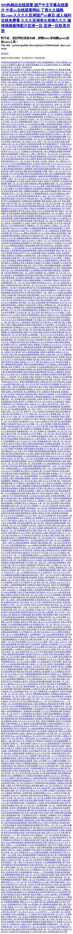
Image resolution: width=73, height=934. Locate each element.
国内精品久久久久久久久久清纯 (14, 208)
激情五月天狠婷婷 (51, 181)
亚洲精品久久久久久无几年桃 (37, 753)
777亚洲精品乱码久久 (30, 815)
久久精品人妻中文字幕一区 (20, 330)
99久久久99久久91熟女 (15, 124)
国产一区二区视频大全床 (45, 199)
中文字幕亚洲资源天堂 (13, 186)
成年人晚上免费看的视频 (54, 174)
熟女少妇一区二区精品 (46, 582)
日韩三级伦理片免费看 (15, 647)
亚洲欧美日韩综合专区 (55, 771)
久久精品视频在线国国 (22, 298)
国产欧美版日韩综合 (12, 426)
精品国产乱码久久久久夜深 (36, 654)
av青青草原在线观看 (53, 124)
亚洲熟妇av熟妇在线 (59, 694)
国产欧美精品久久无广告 (56, 303)
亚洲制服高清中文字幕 (26, 530)
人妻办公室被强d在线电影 (26, 176)
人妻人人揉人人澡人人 (57, 642)
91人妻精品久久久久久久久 (36, 179)
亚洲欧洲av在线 (41, 379)
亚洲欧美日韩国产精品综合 (38, 585)
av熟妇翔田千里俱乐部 (30, 322)
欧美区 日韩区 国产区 (43, 382)
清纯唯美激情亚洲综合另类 (35, 843)
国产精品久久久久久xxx (61, 288)
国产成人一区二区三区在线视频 (30, 459)
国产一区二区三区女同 (26, 258)
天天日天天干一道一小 (10, 555)
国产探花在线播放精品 (34, 174)
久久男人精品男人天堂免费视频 (56, 895)
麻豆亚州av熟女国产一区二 (18, 659)
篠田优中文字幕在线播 (21, 615)
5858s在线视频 (10, 592)
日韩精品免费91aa (13, 469)
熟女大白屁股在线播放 (52, 248)
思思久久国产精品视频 (40, 473)
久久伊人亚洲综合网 (45, 211)
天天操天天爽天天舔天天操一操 (54, 535)
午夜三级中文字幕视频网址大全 (35, 890)
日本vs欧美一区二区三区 (61, 206)
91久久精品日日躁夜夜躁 (49, 446)
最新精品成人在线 (44, 156)
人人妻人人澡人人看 (35, 77)
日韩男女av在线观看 (49, 644)
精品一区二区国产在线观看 (31, 273)
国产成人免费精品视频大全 (60, 689)
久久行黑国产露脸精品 (22, 189)
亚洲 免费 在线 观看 (41, 330)
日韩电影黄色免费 (34, 144)
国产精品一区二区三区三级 (44, 204)
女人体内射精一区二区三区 (55, 431)
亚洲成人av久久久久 (51, 776)
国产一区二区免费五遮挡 (16, 399)
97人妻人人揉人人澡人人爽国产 (55, 639)
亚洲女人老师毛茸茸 (41, 107)
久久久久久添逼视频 (51, 595)
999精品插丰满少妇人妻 (15, 285)
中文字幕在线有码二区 (55, 208)
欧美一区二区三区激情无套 (18, 652)
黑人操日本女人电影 (16, 231)
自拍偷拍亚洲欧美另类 (46, 149)
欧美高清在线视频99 (43, 87)
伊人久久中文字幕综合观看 (41, 652)
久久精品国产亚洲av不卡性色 (55, 147)
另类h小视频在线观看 (32, 280)
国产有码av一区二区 (63, 211)
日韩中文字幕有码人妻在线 (54, 823)
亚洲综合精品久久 (26, 439)
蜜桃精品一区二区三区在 (33, 104)
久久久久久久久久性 (61, 573)
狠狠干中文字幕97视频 (32, 332)
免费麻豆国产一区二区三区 (58, 924)
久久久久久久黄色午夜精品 (22, 87)
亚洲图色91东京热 (28, 525)
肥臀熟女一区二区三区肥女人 (39, 226)
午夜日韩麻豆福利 (57, 882)
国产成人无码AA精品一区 (44, 360)
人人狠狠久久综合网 (31, 70)
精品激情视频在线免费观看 (45, 451)
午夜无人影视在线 (8, 295)
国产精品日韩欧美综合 (15, 454)
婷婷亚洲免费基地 (24, 260)
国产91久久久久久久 (12, 151)
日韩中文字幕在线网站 (26, 758)
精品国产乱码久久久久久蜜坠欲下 (37, 573)
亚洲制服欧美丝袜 (8, 758)
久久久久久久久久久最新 (36, 642)
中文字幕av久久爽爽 (41, 260)
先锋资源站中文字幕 (35, 684)
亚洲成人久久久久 (15, 907)
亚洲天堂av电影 (53, 317)
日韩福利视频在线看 (29, 555)
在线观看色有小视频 (33, 617)
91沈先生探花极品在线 (26, 149)
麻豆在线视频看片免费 (37, 171)
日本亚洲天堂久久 (42, 600)
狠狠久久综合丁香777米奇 (51, 620)
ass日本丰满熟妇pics (57, 194)
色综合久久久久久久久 (54, 456)
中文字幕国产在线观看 (50, 263)
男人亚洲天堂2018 (40, 298)
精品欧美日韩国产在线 (50, 875)
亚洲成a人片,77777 (27, 362)
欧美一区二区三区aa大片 (36, 285)
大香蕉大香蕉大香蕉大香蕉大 (31, 181)
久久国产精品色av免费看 (21, 360)
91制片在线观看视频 (23, 922)
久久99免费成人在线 (9, 582)
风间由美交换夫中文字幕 (30, 612)
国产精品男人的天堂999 (52, 627)
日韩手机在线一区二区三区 (44, 221)
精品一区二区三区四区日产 (54, 196)
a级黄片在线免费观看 (46, 251)
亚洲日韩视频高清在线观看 (28, 825)
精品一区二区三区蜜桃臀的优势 (19, 122)
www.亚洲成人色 (46, 555)
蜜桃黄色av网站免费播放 (39, 184)
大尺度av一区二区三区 (13, 686)
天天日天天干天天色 (17, 701)
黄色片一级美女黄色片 (26, 897)
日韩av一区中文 (25, 694)
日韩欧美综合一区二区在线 (17, 917)
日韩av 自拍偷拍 (62, 253)
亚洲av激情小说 (32, 493)
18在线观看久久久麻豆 (20, 223)
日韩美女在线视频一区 (32, 147)
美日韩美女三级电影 (32, 82)
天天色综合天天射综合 (31, 535)
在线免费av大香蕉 (34, 399)
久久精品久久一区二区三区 (59, 810)
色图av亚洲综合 (7, 256)
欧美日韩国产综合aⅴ (29, 743)
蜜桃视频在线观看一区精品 (26, 478)
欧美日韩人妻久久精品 (26, 211)
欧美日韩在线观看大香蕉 (59, 654)
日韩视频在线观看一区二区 (42, 114)
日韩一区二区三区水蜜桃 (23, 417)
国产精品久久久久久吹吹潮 (43, 166)
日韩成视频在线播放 (16, 99)
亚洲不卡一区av (61, 310)
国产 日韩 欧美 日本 (25, 835)
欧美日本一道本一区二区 (55, 104)
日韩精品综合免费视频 (31, 201)
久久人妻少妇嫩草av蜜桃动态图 (17, 830)
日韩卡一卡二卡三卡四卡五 (44, 122)
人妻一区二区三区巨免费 (48, 503)
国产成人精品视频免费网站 (36, 877)
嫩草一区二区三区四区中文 (44, 538)
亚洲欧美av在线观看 (63, 114)
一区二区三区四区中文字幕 (46, 119)
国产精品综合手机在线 (22, 672)
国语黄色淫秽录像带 (32, 325)
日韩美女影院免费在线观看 (40, 682)
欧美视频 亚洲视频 (42, 590)
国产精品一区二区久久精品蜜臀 (32, 303)
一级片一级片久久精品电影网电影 (15, 543)
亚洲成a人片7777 (58, 473)
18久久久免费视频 (63, 355)
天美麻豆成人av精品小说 (19, 924)
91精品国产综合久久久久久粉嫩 (14, 228)
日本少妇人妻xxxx (55, 511)
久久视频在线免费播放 (37, 228)
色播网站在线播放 (31, 191)
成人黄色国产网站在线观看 (44, 369)
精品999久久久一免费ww (59, 890)
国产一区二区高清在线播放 (54, 469)
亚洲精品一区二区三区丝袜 (53, 429)
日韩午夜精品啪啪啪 (50, 560)
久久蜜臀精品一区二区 (39, 870)
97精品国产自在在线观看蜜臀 (55, 741)
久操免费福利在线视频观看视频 (23, 251)
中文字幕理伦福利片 (17, 226)
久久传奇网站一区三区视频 (53, 325)
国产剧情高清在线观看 (48, 127)
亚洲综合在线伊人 (41, 838)
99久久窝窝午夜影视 (33, 159)
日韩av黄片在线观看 (43, 300)
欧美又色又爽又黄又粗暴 (16, 206)
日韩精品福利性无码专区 (47, 357)
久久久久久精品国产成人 (49, 766)
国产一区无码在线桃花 (34, 540)
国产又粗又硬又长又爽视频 (47, 384)
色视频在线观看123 (48, 268)
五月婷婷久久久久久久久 (54, 117)
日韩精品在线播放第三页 (44, 397)
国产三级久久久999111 (26, 241)
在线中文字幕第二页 (62, 555)
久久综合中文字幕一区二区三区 (48, 748)
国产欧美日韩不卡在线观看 (58, 320)
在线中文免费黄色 (47, 352)
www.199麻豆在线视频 (62, 293)
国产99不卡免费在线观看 (28, 352)
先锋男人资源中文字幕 (40, 513)
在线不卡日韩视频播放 (60, 585)
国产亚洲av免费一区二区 (11, 791)
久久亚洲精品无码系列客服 (40, 270)
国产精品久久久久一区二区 (48, 283)
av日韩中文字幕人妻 (39, 689)
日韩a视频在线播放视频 (33, 117)
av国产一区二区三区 (45, 142)
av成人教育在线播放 (48, 191)
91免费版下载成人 (11, 528)
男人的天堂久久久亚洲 (42, 736)
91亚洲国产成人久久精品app (25, 503)
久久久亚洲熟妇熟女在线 (14, 493)
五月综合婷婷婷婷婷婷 (10, 813)
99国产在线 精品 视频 (18, 171)
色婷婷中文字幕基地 (46, 412)
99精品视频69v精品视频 (33, 449)
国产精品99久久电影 (50, 885)
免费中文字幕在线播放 (10, 213)
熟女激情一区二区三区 (27, 407)
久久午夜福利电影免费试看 (17, 664)
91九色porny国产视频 (56, 927)
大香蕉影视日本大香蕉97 (37, 109)
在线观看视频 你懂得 (14, 857)
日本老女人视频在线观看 (14, 753)
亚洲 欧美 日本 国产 (21, 768)
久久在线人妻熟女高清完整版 (53, 233)
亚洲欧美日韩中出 (11, 602)
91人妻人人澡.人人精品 (55, 501)
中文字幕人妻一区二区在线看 (58, 734)
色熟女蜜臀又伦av (34, 823)
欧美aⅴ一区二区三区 (61, 226)
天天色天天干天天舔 (39, 553)
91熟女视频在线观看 (51, 265)
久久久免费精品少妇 (59, 672)
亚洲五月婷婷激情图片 (30, 315)
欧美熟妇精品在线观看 (15, 617)
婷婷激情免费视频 (24, 320)
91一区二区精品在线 (50, 231)
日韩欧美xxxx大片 (28, 434)
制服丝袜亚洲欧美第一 (22, 107)
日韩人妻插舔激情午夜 (41, 441)
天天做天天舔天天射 (41, 164)
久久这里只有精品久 (50, 471)
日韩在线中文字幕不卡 (44, 340)
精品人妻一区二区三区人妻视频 (43, 414)
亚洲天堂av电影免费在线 (53, 332)
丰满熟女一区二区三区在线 (24, 367)
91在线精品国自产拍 (23, 828)
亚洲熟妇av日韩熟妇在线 (32, 151)
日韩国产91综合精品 (56, 791)
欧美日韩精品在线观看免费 (34, 372)
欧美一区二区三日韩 (17, 77)
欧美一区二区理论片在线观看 (49, 483)
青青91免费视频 (26, 382)
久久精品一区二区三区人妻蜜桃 (38, 798)
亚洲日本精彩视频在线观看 (34, 85)
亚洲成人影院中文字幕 (48, 327)
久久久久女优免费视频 (22, 716)
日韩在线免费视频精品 (36, 95)
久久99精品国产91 (44, 662)
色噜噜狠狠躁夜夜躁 (33, 674)
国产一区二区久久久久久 (33, 696)
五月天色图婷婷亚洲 (35, 137)
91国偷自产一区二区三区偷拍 (46, 835)
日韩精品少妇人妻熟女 (22, 667)
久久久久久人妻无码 (55, 659)
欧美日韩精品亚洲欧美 (58, 387)
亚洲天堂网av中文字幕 (35, 630)
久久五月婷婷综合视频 (34, 124)
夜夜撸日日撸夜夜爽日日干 (44, 922)
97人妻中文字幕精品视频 (41, 706)
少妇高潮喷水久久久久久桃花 (29, 560)
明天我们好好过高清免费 (19, 114)
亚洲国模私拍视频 (55, 508)
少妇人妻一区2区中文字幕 (30, 885)
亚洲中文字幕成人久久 (52, 399)
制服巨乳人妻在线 (58, 260)
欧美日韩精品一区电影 (10, 558)
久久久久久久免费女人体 (59, 553)
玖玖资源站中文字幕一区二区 (41, 751)
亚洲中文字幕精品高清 (36, 75)
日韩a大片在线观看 (37, 208)
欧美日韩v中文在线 (31, 773)
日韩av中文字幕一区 (31, 907)
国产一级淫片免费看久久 (17, 387)
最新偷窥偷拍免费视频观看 (49, 407)
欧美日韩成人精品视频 (29, 786)
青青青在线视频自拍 (39, 436)
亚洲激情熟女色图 (52, 77)
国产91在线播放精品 (12, 201)
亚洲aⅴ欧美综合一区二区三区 (42, 865)
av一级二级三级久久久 (10, 322)
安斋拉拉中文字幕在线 (30, 236)
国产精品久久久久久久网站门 (53, 312)
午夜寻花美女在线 (33, 833)
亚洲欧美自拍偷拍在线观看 (32, 558)
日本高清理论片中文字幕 (56, 90)
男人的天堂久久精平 (17, 75)
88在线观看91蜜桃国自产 (43, 189)
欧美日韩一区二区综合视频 (12, 174)
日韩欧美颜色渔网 (52, 186)
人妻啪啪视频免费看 (17, 585)
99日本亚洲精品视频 (25, 379)
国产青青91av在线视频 (28, 335)
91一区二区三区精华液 (13, 129)
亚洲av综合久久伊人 (10, 382)
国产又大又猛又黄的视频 (57, 716)
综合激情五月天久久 (52, 275)
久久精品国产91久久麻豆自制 (45, 709)
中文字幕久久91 (39, 320)
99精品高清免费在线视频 (48, 176)
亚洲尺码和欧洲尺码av (35, 132)
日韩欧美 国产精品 (17, 342)
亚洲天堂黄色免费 (22, 731)
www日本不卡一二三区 (45, 912)
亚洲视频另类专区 (8, 897)
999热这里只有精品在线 (19, 932)
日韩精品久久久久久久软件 (42, 72)
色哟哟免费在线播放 (29, 213)
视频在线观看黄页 (28, 657)
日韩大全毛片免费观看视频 (20, 709)
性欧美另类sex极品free (20, 553)
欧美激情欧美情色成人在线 (38, 206)
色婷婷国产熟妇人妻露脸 (29, 345)
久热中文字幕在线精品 (26, 592)
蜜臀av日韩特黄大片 (49, 70)
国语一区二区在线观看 (58, 436)
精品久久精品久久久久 (50, 315)
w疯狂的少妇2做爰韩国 (35, 734)
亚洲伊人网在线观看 (46, 578)
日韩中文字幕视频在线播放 (26, 763)
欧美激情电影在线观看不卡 (20, 243)
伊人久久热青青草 (33, 231)
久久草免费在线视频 (48, 773)
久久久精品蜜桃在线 (17, 95)
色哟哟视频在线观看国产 (52, 347)
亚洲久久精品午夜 (56, 298)
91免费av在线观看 (33, 627)
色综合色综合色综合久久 (55, 729)
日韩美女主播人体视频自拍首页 (46, 550)
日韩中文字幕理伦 (38, 223)
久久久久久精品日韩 (41, 788)
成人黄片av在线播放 (49, 112)
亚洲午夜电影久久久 (9, 161)
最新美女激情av (10, 397)
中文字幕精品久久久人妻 (38, 882)
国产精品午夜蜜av (8, 379)
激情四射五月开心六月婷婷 (22, 80)
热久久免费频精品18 (9, 181)
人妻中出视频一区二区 (13, 867)
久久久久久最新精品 (9, 303)
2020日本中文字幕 (38, 337)
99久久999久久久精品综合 (53, 402)
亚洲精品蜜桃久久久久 (42, 793)
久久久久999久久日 (23, 441)
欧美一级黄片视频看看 (20, 486)
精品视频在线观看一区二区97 (23, 409)
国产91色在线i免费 (21, 288)
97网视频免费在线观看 (13, 365)
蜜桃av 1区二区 (27, 580)
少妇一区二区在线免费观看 (26, 476)
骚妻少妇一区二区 (52, 669)
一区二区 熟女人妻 (26, 161)
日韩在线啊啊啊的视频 (55, 630)
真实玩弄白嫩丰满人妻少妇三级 (30, 523)
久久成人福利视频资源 (36, 845)
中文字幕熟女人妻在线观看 (56, 365)
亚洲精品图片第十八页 (52, 528)
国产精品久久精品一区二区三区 (34, 511)
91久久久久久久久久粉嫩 (51, 295)
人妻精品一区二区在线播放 (12, 691)
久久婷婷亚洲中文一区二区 (20, 97)
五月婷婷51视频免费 (24, 278)
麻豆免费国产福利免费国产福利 (45, 615)
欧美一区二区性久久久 (26, 142)
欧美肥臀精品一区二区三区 (42, 899)
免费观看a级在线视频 (38, 917)
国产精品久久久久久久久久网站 (42, 677)
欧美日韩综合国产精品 (13, 191)
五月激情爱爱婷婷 (17, 540)
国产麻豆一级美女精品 (25, 739)
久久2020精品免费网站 (48, 476)
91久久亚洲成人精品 (25, 377)
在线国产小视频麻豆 (48, 815)
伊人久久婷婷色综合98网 (19, 810)
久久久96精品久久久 (44, 739)
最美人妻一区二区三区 (25, 384)
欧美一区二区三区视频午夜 (44, 516)
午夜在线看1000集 (8, 258)
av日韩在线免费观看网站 (31, 469)
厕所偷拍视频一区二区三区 (15, 109)
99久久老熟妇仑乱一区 (48, 478)
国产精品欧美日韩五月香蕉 (15, 895)
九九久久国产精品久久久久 (23, 102)
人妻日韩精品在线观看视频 (15, 823)
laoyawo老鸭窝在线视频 (13, 246)
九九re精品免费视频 (35, 729)
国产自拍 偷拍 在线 (36, 808)
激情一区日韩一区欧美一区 (47, 161)
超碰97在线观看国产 (21, 473)
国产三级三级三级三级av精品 (49, 840)
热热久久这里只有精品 (40, 605)
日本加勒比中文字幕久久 (59, 179)
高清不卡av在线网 (38, 731)
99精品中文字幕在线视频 (27, 766)
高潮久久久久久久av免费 (33, 186)
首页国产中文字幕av (43, 377)
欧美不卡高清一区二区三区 (46, 80)
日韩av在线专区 (46, 493)
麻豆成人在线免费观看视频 (34, 724)
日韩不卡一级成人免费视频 (18, 850)
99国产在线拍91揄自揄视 (33, 669)
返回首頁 (5, 54)
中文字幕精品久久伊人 (58, 109)
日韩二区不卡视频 (58, 278)
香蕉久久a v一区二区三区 (11, 117)
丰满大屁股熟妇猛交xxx (29, 268)
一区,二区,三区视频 (43, 424)
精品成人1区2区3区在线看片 (51, 419)
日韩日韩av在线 (26, 795)
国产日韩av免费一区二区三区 (18, 72)
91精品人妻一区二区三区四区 (13, 144)
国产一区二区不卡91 (25, 570)
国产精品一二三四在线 (55, 597)
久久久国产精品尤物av (56, 679)
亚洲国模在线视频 (29, 818)
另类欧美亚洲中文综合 (10, 357)
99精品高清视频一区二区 (29, 139)
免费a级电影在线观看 (32, 347)
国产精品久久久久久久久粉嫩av (46, 97)
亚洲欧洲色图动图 (30, 446)
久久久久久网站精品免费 (51, 711)
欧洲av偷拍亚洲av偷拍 (18, 637)
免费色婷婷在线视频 (54, 85)
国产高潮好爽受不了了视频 (53, 144)
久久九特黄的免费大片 (32, 129)
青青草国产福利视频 (21, 689)
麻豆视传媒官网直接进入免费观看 (18, 169)
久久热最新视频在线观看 (45, 570)
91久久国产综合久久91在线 (15, 501)
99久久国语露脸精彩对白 (21, 164)
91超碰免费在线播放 (17, 350)
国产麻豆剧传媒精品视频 (55, 137)
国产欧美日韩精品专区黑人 (30, 196)
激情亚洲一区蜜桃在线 (22, 793)
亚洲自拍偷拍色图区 (35, 444)
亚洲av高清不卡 (19, 253)
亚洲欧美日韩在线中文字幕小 (31, 488)
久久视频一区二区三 (59, 565)
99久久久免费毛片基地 (24, 374)
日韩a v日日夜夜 (40, 761)
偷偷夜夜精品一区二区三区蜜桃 (30, 431)
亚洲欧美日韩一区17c (10, 927)
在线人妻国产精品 (59, 798)
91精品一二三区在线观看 (14, 248)
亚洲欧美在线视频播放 (34, 308)
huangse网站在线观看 (55, 634)
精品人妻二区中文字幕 (32, 265)
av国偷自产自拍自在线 (26, 305)
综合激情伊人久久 (42, 417)
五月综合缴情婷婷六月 (58, 838)
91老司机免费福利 (8, 241)
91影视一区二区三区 (37, 664)
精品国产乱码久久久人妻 (11, 587)
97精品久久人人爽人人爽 (29, 154)
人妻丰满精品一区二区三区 (46, 439)
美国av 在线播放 (48, 253)
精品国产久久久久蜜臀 (34, 647)
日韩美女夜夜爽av (54, 75)
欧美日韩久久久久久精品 (23, 300)
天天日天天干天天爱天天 (19, 337)
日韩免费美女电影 (17, 803)
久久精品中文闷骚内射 (52, 129)
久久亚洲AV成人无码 (25, 568)
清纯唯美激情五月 (38, 768)
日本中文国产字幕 (45, 813)
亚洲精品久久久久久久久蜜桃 (25, 327)
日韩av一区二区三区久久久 (59, 171)
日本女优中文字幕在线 (26, 156)
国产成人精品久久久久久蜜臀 (49, 258)
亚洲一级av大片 (63, 860)
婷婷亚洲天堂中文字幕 (20, 293)
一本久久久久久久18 (47, 335)
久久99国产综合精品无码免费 (58, 132)
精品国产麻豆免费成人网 (41, 543)
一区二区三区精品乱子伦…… (55, 701)
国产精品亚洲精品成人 (36, 350)
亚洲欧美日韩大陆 (64, 256)
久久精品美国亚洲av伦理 (47, 367)
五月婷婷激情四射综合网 (46, 102)
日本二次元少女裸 (31, 607)
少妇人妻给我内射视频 (18, 270)
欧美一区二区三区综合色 (29, 290)
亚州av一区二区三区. (49, 154)
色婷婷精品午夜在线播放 (45, 783)
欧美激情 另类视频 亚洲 (45, 719)
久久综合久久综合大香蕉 (43, 389)
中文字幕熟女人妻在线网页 (24, 483)
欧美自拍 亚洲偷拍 (41, 795)
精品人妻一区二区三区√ (25, 805)
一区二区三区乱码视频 (26, 283)
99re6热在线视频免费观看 (28, 355)
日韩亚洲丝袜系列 (58, 753)
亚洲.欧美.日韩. (43, 565)
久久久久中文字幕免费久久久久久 (18, 516)
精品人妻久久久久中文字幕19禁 (35, 426)
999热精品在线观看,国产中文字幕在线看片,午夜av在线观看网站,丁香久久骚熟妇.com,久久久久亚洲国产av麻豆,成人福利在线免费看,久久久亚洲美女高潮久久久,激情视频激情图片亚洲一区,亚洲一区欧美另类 (36, 64)
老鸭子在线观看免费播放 (33, 365)
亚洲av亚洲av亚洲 (62, 142)
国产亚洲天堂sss (47, 246)
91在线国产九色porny (10, 795)
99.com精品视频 (34, 253)
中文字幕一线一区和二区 (35, 563)
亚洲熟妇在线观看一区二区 (56, 444)
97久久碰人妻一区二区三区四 (27, 312)
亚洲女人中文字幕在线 (62, 377)
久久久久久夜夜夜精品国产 (50, 743)
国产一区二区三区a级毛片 (51, 236)
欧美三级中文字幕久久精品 (15, 444)
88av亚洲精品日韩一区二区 (40, 625)
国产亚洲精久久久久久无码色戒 (39, 342)
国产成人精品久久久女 (45, 362)
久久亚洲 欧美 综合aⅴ (20, 726)
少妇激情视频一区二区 (45, 805)
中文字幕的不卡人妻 (27, 582)
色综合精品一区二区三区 (36, 508)
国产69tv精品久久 (13, 535)
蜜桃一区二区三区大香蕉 (17, 184)
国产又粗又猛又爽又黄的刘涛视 (19, 466)
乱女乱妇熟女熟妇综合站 (14, 159)
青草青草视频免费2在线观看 (25, 578)
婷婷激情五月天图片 (43, 498)
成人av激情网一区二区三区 (52, 82)
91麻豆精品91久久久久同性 (19, 533)
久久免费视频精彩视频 (51, 862)
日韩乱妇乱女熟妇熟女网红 (28, 295)
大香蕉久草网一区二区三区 (28, 112)
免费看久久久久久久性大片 (47, 518)
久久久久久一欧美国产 (28, 756)
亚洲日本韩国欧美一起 (50, 290)
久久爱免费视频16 (11, 518)
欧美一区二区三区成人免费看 (23, 662)
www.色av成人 (41, 568)
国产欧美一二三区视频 (28, 127)
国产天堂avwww (16, 233)
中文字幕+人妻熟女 (17, 132)
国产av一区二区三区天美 (19, 194)
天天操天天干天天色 (25, 340)
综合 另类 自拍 (11, 355)
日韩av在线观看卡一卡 (50, 907)
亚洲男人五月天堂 (54, 223)
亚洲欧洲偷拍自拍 (17, 597)
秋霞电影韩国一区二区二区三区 (32, 771)
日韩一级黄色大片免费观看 (30, 429)
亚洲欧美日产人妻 (46, 310)
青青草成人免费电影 (50, 92)
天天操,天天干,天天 (43, 610)
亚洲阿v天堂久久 (38, 90)
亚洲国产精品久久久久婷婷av (23, 847)
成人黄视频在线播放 (21, 238)
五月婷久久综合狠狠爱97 (11, 70)
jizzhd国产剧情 (9, 384)
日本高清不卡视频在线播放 (44, 860)
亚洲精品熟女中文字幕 (57, 932)
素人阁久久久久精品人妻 (31, 471)
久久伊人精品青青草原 (13, 104)
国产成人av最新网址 (55, 372)
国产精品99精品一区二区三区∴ (56, 159)
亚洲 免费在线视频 (57, 426)
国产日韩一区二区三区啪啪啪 (57, 540)
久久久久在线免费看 (47, 763)
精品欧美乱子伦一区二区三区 (29, 92)
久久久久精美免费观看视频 (47, 521)
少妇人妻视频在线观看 (52, 151)
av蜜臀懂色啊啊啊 (11, 902)
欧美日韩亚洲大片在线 (49, 134)
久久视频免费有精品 (39, 194)
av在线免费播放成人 (20, 634)
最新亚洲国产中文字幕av (47, 218)
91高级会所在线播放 (33, 776)
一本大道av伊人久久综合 (33, 587)
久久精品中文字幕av (30, 419)
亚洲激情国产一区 (37, 634)
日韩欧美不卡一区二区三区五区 (33, 927)
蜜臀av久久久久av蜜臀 (29, 902)
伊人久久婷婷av (10, 407)
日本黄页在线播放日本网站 (20, 369)
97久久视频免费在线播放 (51, 139)
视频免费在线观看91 (41, 694)
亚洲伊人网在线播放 (18, 808)
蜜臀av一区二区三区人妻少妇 (49, 434)
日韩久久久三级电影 (35, 501)
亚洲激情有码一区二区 (48, 213)
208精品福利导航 (40, 778)
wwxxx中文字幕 (21, 909)
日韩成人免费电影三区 (46, 305)
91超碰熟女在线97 (13, 818)
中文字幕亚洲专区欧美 (18, 496)
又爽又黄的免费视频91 (56, 563)
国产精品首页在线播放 (35, 597)
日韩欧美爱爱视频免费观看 (24, 218)
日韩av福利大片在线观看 (23, 216)
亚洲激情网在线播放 (14, 372)
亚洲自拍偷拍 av (54, 95)
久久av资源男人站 (27, 518)
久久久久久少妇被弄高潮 (55, 99)
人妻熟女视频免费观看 (34, 99)
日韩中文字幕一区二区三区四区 (19, 204)
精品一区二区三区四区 (10, 657)
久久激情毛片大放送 (25, 119)
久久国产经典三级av (41, 278)
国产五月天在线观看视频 (40, 288)
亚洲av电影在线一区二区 (59, 877)
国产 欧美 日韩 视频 (29, 813)
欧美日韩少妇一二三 (47, 756)
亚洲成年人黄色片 (20, 682)
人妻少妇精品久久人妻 (46, 256)
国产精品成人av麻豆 (40, 533)
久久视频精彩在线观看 (10, 575)
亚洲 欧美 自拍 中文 (9, 134)
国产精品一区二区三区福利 (30, 548)
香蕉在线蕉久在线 (49, 201)
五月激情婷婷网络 (15, 332)
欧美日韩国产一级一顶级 (41, 293)
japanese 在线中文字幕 (44, 421)
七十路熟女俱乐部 (28, 840)
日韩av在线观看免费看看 (28, 134)
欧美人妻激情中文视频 (30, 263)
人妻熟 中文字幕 (10, 352)
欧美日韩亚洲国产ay (56, 228)
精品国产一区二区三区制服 (31, 528)
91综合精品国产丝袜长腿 (58, 778)
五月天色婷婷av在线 (9, 290)
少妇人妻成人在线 (15, 82)
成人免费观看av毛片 (31, 392)
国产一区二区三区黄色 (20, 605)
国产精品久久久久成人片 (43, 243)
